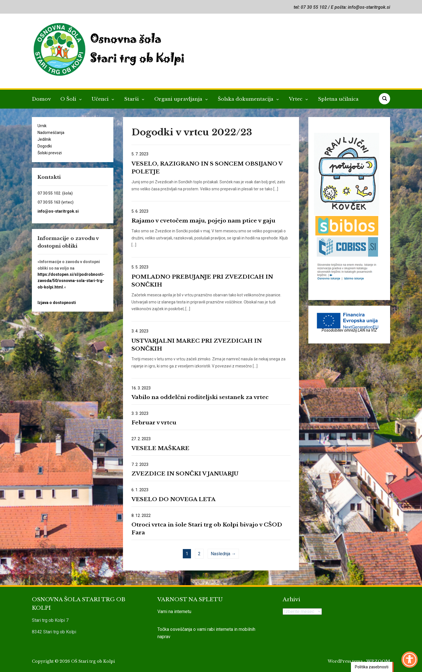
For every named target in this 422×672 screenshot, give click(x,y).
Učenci (101, 99)
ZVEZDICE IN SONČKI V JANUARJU (184, 473)
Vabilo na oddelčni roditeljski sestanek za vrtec (200, 397)
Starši (132, 99)
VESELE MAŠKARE (160, 448)
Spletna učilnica (338, 99)
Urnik (42, 126)
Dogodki (45, 146)
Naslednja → (223, 553)
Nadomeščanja (51, 132)
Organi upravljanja (179, 99)
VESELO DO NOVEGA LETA (173, 499)
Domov (41, 99)
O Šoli (69, 99)
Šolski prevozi (50, 153)
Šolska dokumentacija (246, 99)
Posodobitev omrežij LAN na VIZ (349, 330)
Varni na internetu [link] (174, 611)
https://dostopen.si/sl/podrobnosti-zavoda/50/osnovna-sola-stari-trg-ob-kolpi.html (71, 280)
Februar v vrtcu (153, 422)
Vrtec (296, 99)
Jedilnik (44, 139)
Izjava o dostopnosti (57, 302)
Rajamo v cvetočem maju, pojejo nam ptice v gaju (203, 220)
